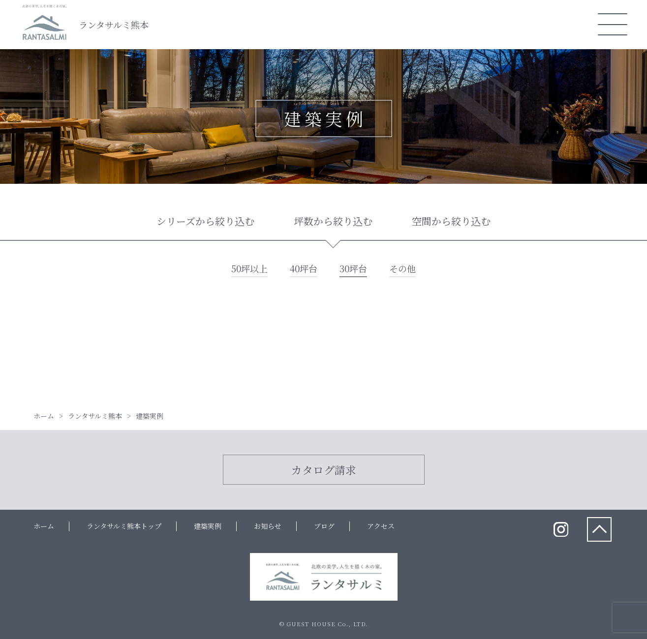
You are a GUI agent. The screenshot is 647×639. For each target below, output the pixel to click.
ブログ (324, 526)
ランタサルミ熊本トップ (124, 526)
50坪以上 (249, 268)
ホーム (43, 526)
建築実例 (207, 526)
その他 (402, 268)
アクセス (381, 526)
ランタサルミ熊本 (114, 24)
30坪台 (353, 268)
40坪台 (303, 268)
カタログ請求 (323, 469)
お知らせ (267, 526)
